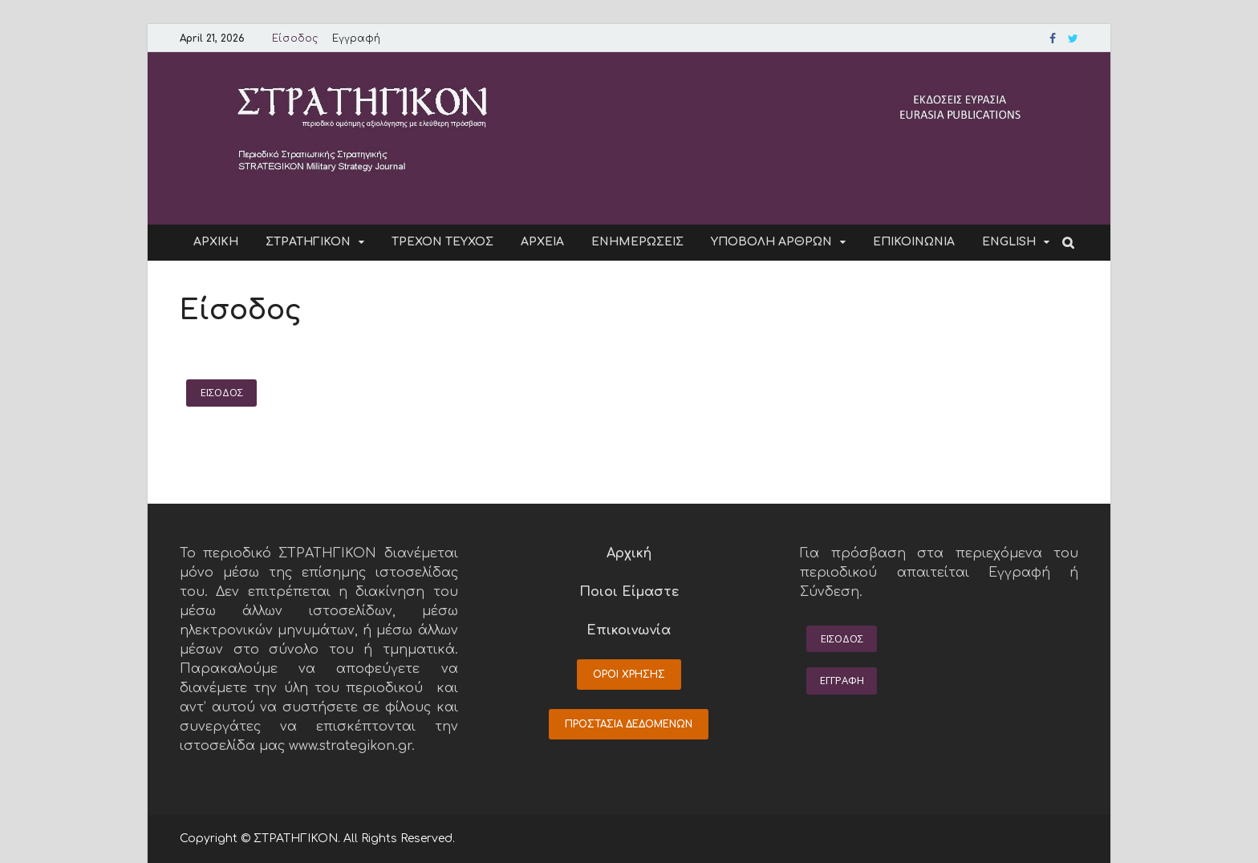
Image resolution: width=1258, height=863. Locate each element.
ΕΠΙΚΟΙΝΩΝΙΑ (914, 242)
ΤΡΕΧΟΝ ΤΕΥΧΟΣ (442, 242)
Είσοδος (295, 38)
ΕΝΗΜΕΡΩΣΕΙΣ (637, 242)
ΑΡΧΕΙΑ (542, 242)
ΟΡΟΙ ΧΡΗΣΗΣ (629, 674)
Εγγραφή (356, 38)
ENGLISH (1009, 242)
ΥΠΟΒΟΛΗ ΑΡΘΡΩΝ (771, 242)
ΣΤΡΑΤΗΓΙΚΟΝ (308, 242)
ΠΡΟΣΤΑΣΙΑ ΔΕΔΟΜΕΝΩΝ (628, 724)
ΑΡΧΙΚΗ (215, 242)
